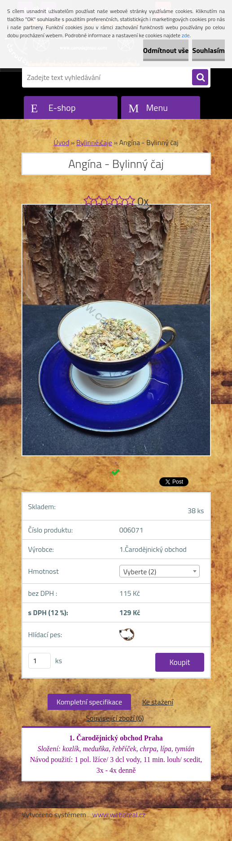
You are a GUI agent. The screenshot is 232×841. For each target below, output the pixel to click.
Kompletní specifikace (89, 701)
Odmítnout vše (166, 50)
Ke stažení (157, 701)
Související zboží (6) (115, 718)
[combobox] (159, 571)
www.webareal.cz (118, 814)
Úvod (61, 142)
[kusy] (39, 661)
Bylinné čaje (94, 142)
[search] (200, 77)
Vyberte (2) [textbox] (140, 571)
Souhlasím (208, 50)
